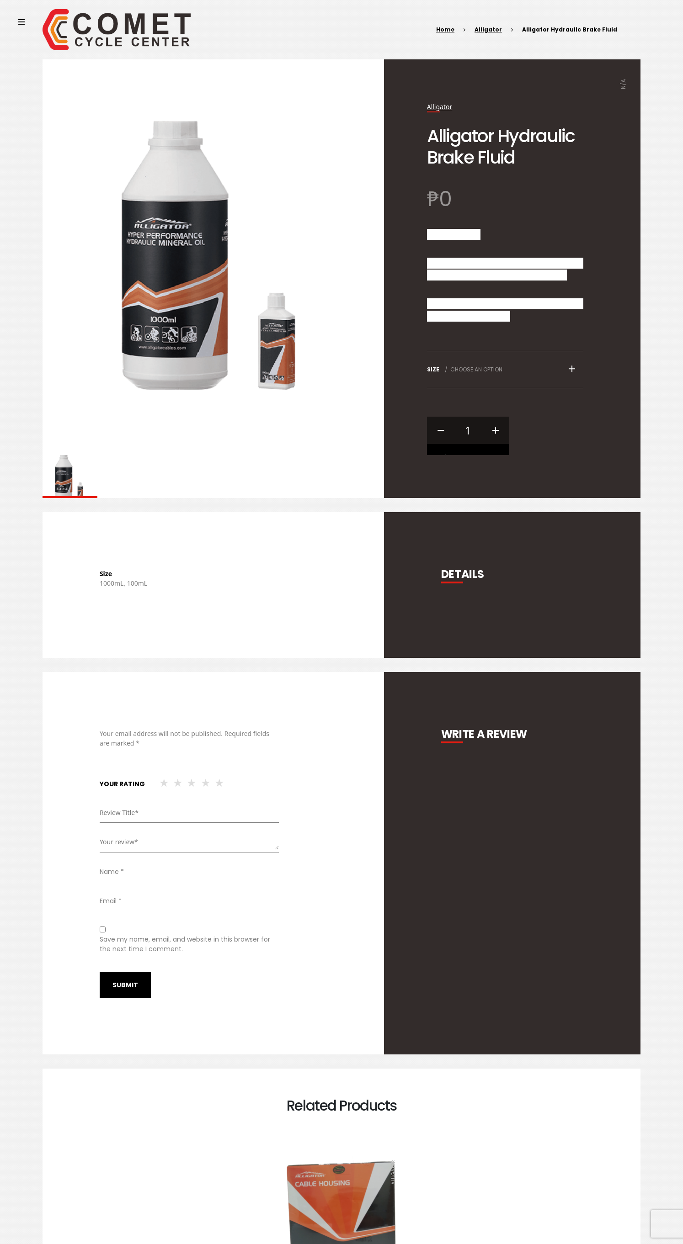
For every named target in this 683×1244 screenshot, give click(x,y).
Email (111, 900)
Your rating (122, 784)
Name (112, 871)
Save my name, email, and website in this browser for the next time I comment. (185, 944)
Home (445, 29)
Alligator (488, 29)
